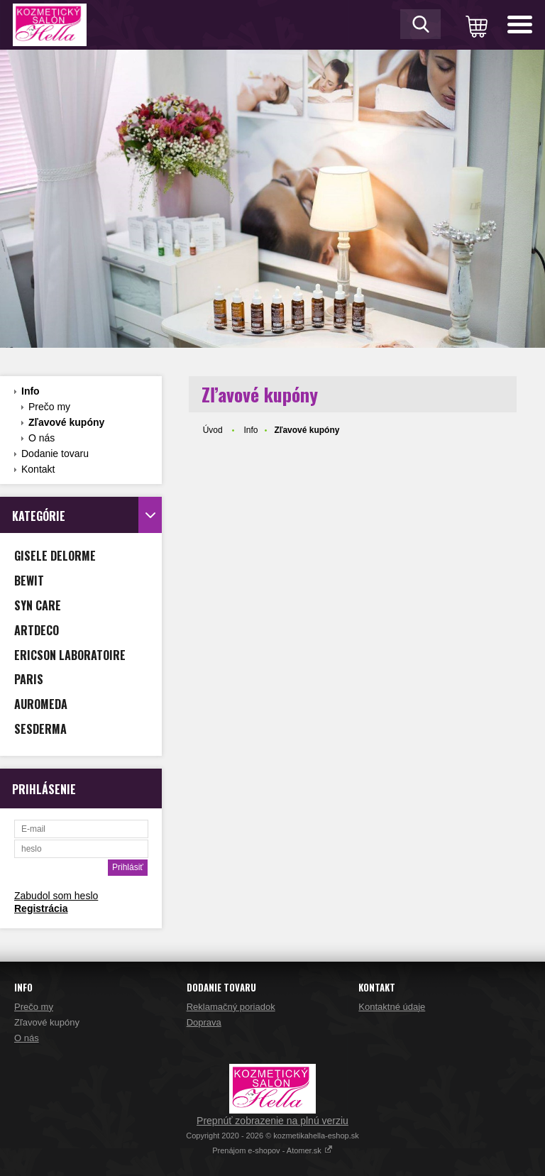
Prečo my (49, 406)
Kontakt (38, 469)
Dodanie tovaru (55, 453)
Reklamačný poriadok (231, 1006)
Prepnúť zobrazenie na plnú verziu (272, 1120)
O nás (41, 438)
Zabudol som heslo (56, 895)
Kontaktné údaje (391, 1006)
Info (30, 391)
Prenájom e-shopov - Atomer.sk (272, 1150)
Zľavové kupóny (66, 422)
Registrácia (40, 908)
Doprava (204, 1022)
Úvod (213, 430)
